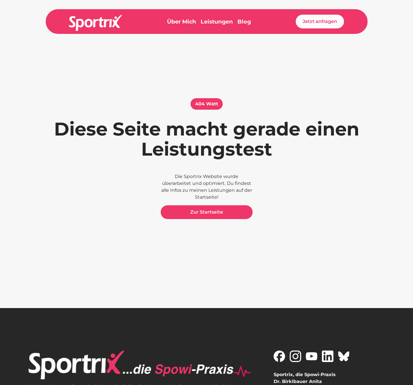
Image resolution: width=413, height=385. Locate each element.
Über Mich (181, 21)
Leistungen (217, 21)
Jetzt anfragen (320, 21)
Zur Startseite (206, 212)
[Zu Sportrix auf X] (343, 356)
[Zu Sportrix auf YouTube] (311, 356)
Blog (244, 21)
